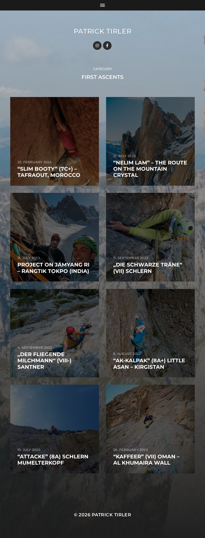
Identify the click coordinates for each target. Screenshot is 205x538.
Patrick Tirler (103, 31)
